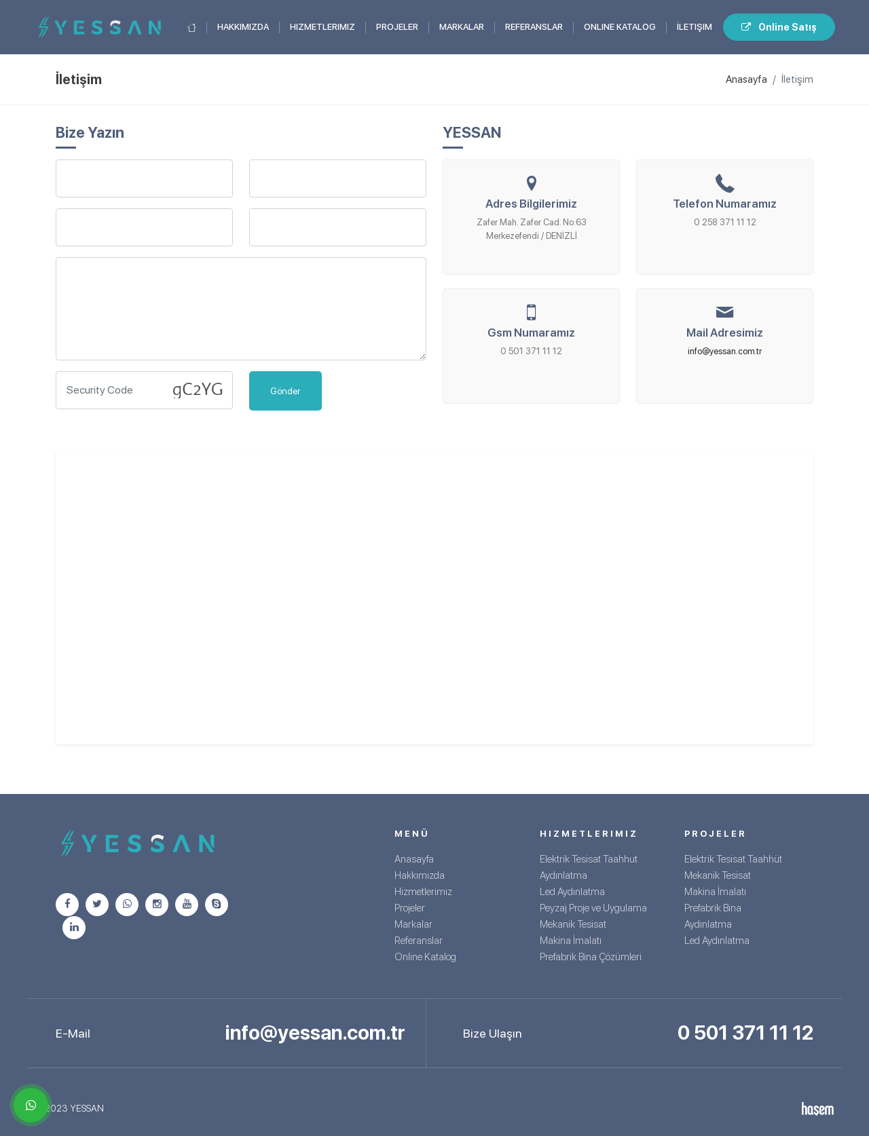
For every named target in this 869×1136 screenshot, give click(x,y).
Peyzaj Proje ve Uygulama (593, 908)
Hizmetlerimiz (322, 27)
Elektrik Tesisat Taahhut (588, 859)
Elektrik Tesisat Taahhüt (733, 859)
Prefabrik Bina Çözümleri (591, 957)
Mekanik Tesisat (573, 924)
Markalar (461, 27)
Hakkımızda (243, 27)
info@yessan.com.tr (725, 351)
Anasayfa (746, 79)
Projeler (397, 27)
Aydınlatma (563, 875)
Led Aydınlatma (572, 892)
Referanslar (534, 27)
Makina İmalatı (571, 940)
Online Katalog (620, 27)
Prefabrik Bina (712, 908)
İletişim (694, 27)
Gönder (285, 390)
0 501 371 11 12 (745, 1032)
